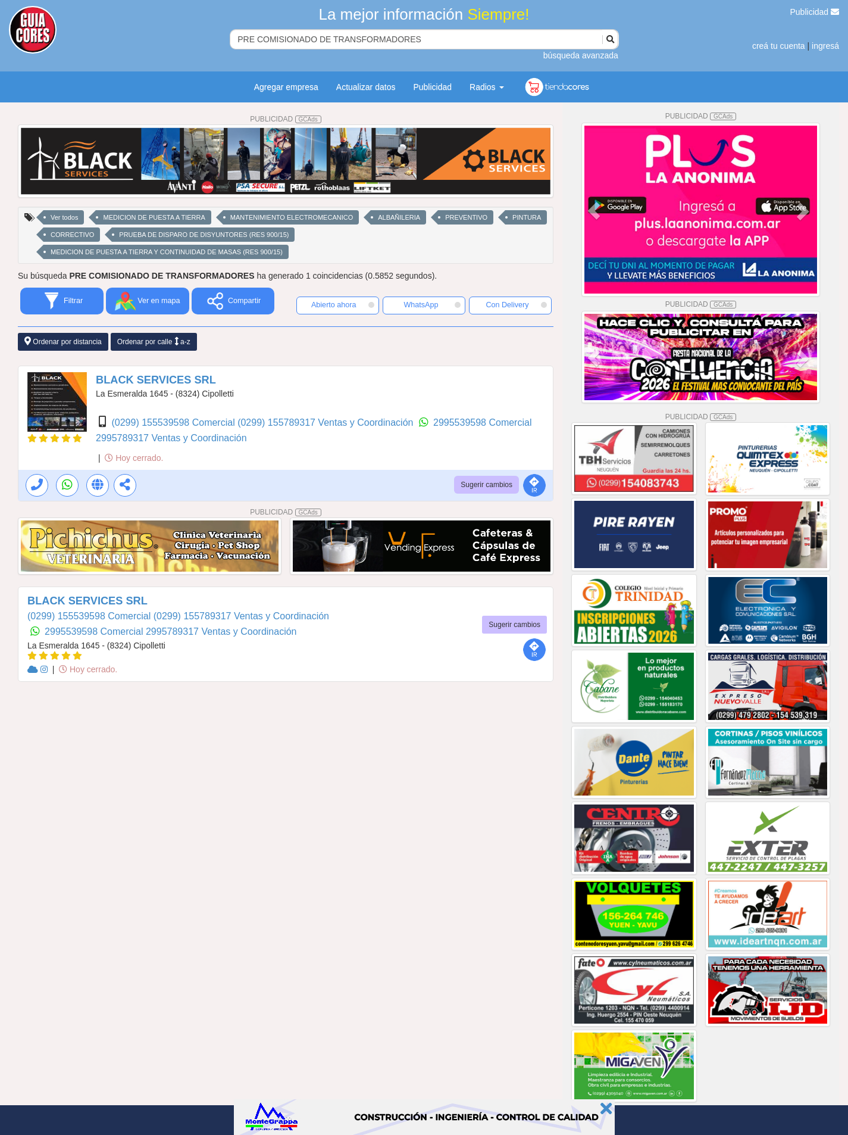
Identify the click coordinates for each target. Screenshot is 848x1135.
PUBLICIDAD (285, 119)
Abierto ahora (342, 305)
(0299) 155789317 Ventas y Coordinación (326, 422)
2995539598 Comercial (482, 422)
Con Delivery (516, 305)
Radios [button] (486, 87)
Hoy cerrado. (134, 458)
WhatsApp (432, 305)
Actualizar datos (366, 87)
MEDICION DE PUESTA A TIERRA (154, 217)
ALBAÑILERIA (399, 217)
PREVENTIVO (466, 217)
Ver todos (64, 217)
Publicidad (815, 12)
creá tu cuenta (778, 46)
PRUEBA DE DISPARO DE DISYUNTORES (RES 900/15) (204, 234)
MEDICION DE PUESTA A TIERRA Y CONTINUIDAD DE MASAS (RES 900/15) (167, 251)
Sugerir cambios (486, 485)
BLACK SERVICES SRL (156, 380)
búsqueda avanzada (580, 55)
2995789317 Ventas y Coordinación (171, 438)
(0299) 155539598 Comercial (174, 422)
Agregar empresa (286, 87)
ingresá (825, 46)
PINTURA (526, 217)
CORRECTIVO (72, 234)
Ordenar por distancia (63, 341)
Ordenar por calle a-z (153, 341)
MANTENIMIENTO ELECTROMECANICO (291, 217)
